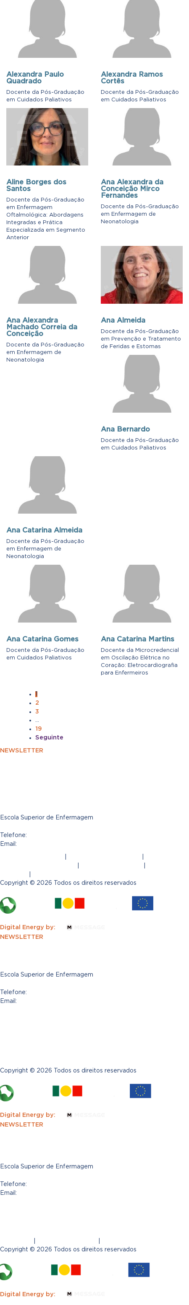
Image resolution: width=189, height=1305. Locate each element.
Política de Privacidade (104, 856)
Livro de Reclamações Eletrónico (51, 1031)
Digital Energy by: (57, 927)
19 (38, 728)
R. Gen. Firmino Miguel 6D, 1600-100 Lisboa (67, 983)
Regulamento (54, 874)
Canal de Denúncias (111, 865)
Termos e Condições (31, 856)
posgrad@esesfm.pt (50, 843)
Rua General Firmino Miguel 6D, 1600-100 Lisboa (75, 1175)
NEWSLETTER (21, 750)
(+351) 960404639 (59, 835)
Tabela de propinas (29, 1049)
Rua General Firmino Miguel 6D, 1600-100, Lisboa (76, 826)
